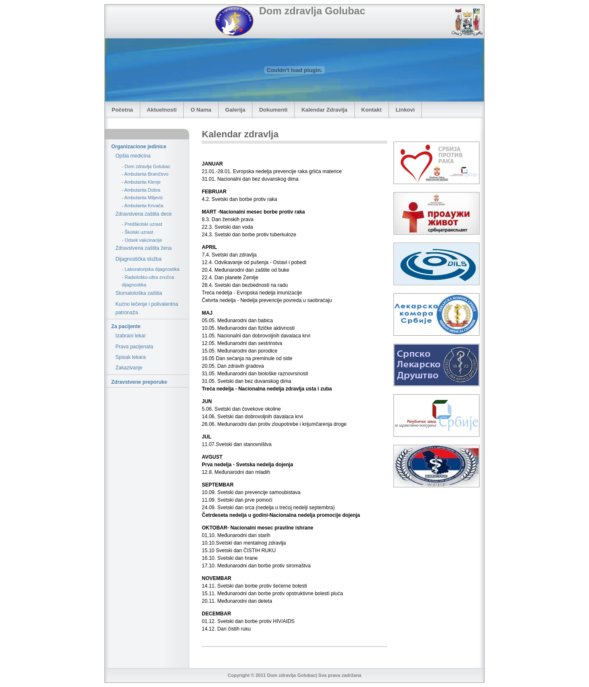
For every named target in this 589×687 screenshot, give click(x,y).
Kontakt (371, 110)
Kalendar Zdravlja (324, 110)
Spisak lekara (130, 357)
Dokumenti (273, 110)
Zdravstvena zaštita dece (143, 214)
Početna (122, 110)
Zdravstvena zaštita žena (143, 248)
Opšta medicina (132, 156)
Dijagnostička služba (138, 259)
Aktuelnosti (162, 110)
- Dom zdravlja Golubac (146, 166)
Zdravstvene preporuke (139, 382)
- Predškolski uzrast (142, 224)
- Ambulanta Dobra (141, 189)
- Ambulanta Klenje (141, 181)
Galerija (235, 110)
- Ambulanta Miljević (142, 197)
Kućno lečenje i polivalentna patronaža (146, 308)
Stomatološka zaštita (138, 293)
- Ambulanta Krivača (142, 205)
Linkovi (405, 110)
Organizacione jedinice (138, 147)
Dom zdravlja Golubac (312, 10)
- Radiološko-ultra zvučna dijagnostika (148, 281)
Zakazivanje (128, 368)
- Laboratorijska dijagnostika (150, 269)
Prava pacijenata (134, 347)
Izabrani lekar (130, 336)
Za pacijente (125, 326)
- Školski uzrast (137, 232)
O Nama (200, 110)
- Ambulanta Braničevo (145, 173)
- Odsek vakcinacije (142, 240)
